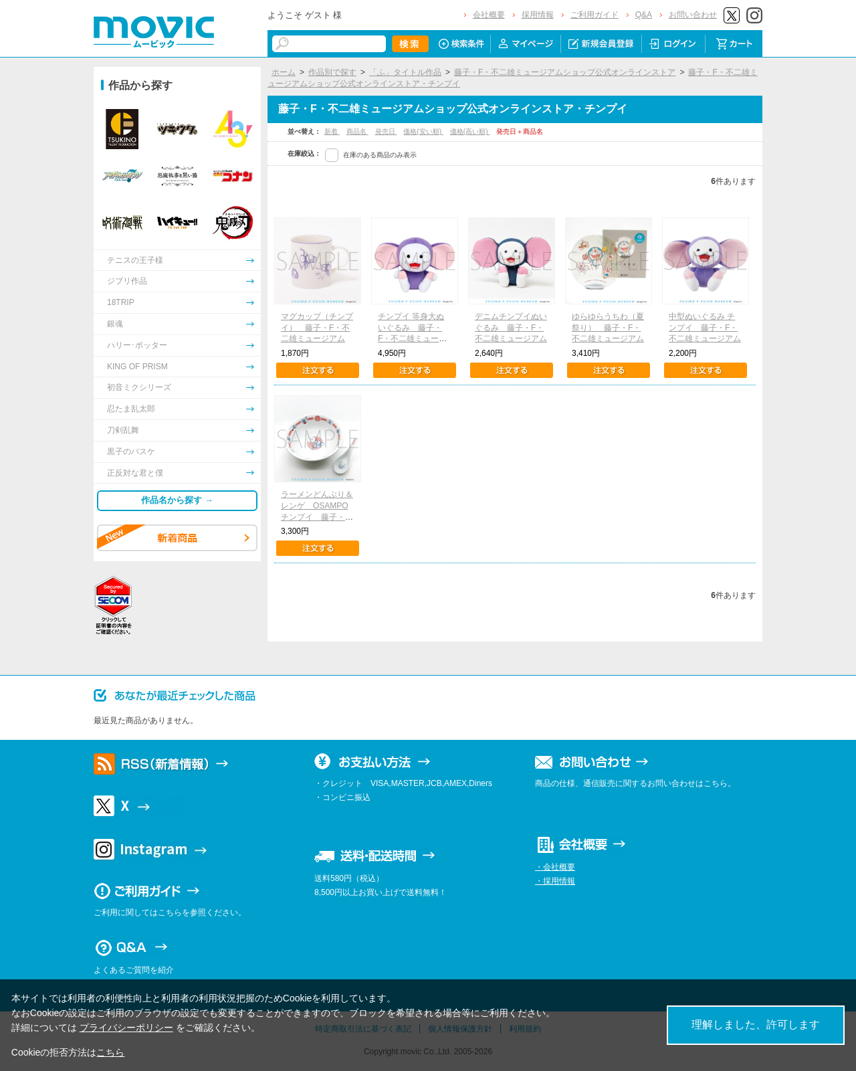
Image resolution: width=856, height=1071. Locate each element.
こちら (110, 1052)
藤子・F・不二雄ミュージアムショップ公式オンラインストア (564, 72)
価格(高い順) (470, 131)
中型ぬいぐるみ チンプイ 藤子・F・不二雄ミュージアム (705, 328)
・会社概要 (555, 867)
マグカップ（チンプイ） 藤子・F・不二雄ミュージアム (317, 328)
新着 (332, 131)
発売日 (386, 131)
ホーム (284, 72)
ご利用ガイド (594, 14)
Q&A (643, 14)
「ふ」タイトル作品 (405, 72)
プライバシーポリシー (126, 1027)
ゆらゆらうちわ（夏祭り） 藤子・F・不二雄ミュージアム (608, 328)
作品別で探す (332, 72)
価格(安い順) (423, 131)
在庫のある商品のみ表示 (380, 155)
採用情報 (538, 14)
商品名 (357, 131)
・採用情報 (555, 881)
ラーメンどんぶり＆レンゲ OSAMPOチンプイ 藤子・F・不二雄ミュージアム (317, 517)
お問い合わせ (693, 14)
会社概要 (489, 14)
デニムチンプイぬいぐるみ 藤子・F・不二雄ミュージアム (511, 328)
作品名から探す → (177, 500)
